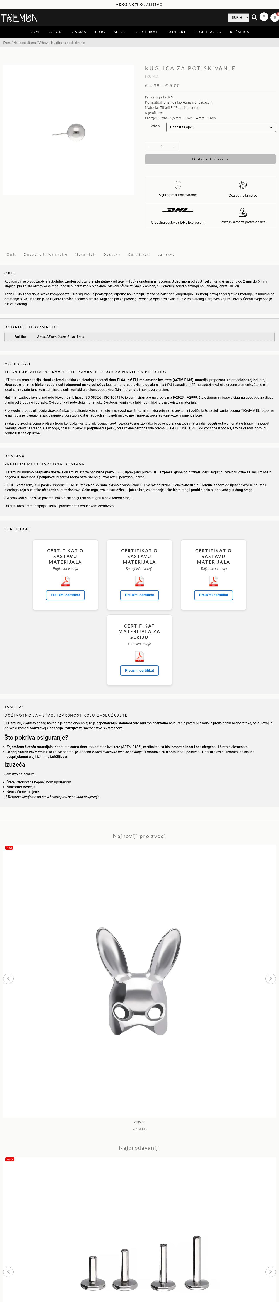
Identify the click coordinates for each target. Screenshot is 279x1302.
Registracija (207, 32)
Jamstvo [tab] (166, 254)
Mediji (120, 32)
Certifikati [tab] (139, 254)
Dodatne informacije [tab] (46, 254)
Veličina (156, 125)
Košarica (240, 32)
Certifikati (147, 32)
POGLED (139, 1129)
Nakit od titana (24, 42)
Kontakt (177, 32)
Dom (34, 32)
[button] (8, 979)
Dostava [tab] (112, 254)
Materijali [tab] (85, 254)
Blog (100, 32)
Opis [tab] (12, 254)
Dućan (55, 32)
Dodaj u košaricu (210, 159)
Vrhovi (43, 42)
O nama (78, 32)
